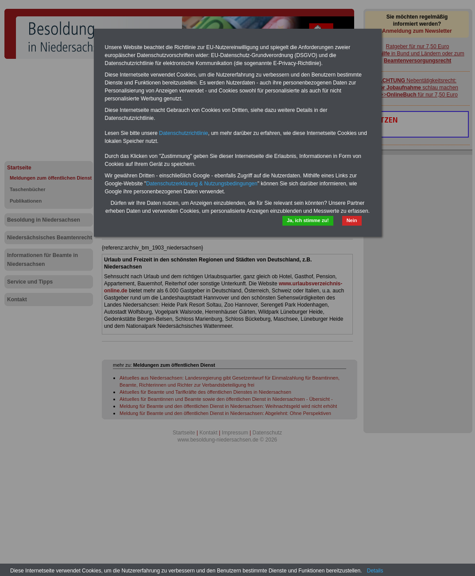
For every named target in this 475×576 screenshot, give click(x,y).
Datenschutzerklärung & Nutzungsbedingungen (202, 183)
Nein (352, 220)
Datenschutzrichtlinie (183, 133)
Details (375, 571)
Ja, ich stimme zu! (308, 220)
